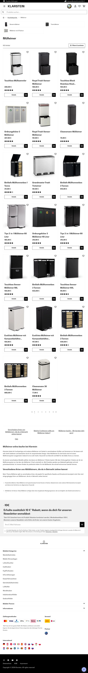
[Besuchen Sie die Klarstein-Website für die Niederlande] (25, 648)
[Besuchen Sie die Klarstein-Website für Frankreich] (15, 644)
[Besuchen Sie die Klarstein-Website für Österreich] (7, 644)
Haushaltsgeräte (12, 17)
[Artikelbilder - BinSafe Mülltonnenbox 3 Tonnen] (16, 369)
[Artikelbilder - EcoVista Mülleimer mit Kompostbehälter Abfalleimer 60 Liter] (16, 318)
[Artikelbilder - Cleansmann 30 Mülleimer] (44, 369)
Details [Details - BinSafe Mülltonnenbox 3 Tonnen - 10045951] (14, 400)
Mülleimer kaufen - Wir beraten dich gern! (71, 432)
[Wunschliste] (79, 6)
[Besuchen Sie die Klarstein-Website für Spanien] (22, 644)
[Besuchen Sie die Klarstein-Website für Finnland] (18, 648)
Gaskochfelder (8, 598)
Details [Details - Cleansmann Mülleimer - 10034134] (69, 146)
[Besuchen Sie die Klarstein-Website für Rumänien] (7, 648)
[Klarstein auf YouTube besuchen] (12, 660)
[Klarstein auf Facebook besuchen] (8, 660)
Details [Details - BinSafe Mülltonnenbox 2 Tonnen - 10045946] (69, 197)
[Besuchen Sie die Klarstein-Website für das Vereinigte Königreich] (25, 644)
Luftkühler (6, 587)
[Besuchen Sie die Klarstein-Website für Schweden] (15, 648)
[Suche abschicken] (3, 12)
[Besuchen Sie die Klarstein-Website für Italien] (18, 644)
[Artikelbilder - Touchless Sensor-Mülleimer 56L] (16, 267)
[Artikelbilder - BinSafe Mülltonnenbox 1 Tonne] (16, 165)
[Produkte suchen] (44, 12)
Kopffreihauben (8, 571)
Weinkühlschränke (9, 555)
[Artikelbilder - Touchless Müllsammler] (16, 63)
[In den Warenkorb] (26, 95)
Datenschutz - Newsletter (52, 531)
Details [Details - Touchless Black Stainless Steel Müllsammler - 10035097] (69, 95)
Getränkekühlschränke (10, 583)
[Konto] (75, 6)
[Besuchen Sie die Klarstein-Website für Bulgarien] (11, 648)
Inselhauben (7, 567)
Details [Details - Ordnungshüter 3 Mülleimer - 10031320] (14, 146)
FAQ (16, 439)
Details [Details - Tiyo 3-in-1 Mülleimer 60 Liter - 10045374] (69, 248)
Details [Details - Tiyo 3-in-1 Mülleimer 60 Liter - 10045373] (14, 248)
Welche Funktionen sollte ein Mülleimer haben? (44, 432)
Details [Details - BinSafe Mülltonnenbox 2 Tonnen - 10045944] (69, 349)
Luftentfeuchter (8, 563)
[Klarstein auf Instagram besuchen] (4, 660)
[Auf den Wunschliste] (27, 52)
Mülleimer (24, 17)
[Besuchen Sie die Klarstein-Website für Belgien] (22, 648)
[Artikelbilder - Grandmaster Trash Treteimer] (44, 165)
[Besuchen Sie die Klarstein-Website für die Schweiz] (11, 644)
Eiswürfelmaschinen (9, 579)
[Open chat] (84, 669)
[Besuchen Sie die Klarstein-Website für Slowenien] (33, 648)
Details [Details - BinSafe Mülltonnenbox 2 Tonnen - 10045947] (42, 299)
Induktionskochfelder (10, 594)
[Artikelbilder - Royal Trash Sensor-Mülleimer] (44, 63)
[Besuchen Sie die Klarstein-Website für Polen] (40, 644)
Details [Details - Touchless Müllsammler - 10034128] (14, 95)
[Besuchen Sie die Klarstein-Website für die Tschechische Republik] (33, 644)
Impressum (24, 663)
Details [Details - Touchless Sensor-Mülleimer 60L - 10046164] (69, 299)
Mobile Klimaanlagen (10, 559)
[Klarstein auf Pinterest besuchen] (17, 660)
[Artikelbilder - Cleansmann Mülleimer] (72, 114)
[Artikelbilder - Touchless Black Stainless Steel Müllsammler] (72, 63)
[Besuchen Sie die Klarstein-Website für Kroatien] (4, 648)
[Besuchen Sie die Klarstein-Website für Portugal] (29, 648)
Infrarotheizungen (9, 575)
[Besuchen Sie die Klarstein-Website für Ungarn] (36, 644)
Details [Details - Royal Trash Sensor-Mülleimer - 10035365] (42, 95)
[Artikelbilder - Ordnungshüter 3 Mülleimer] (16, 114)
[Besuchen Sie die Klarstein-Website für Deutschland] (4, 644)
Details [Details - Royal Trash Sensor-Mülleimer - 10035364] (42, 146)
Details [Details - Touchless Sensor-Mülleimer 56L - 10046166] (14, 299)
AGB (15, 663)
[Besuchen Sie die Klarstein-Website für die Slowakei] (29, 644)
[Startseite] (5, 17)
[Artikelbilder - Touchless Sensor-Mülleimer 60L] (72, 267)
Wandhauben (7, 591)
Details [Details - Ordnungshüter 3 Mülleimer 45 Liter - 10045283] (42, 248)
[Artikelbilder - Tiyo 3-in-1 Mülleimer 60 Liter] (16, 216)
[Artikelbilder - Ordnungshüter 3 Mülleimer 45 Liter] (44, 216)
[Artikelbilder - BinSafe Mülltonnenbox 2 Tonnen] (72, 165)
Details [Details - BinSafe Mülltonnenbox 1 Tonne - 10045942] (14, 197)
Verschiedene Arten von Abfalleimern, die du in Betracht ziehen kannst (16, 432)
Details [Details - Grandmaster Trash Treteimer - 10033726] (42, 197)
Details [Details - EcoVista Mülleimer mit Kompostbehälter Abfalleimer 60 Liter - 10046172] (42, 349)
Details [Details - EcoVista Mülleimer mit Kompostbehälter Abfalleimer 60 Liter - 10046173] (14, 349)
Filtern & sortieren (77, 45)
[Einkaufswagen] (84, 6)
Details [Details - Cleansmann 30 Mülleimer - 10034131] (42, 400)
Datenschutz (7, 663)
